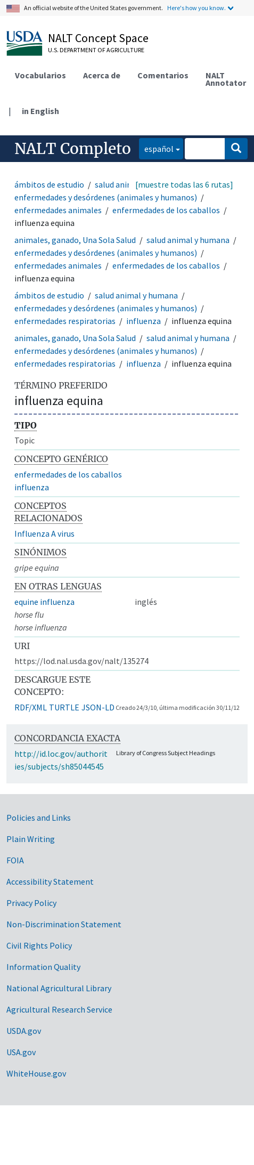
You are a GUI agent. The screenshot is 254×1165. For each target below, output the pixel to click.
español (156, 148)
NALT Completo (72, 148)
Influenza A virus (44, 533)
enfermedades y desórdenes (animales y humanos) (105, 197)
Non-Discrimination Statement (63, 924)
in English (40, 111)
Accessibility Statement (50, 881)
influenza (143, 320)
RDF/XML (30, 707)
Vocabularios (40, 75)
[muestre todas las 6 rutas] (184, 184)
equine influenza (44, 601)
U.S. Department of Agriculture (96, 50)
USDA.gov (23, 1030)
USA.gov (21, 1052)
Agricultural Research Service (59, 1009)
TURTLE (64, 707)
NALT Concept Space (98, 37)
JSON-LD (97, 707)
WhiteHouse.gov (36, 1073)
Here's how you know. (196, 8)
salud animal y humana (188, 239)
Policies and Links (38, 817)
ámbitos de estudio (49, 184)
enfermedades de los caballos (166, 210)
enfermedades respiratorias (65, 320)
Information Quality (43, 966)
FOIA (15, 860)
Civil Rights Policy (39, 945)
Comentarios (163, 75)
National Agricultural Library (58, 988)
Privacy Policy (31, 902)
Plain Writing (30, 839)
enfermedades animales (58, 210)
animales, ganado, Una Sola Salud (75, 239)
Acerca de (101, 75)
